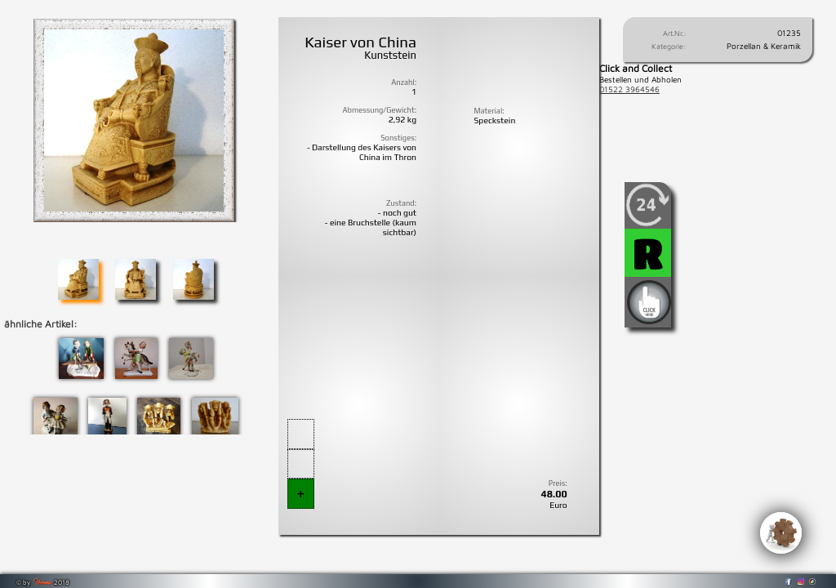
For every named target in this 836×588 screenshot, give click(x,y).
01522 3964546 (629, 89)
